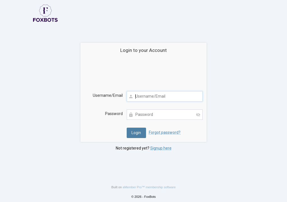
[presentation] (143, 73)
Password (114, 113)
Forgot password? (164, 132)
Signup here (161, 148)
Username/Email (108, 95)
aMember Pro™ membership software (149, 187)
